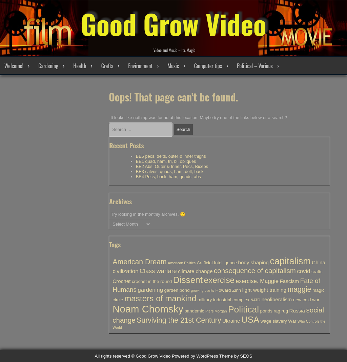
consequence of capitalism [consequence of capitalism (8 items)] (255, 270)
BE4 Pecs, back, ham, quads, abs (168, 176)
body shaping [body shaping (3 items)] (253, 262)
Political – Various (254, 66)
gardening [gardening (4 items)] (150, 290)
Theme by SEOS (235, 356)
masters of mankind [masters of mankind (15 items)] (160, 298)
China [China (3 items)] (318, 262)
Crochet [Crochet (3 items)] (121, 281)
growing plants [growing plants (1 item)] (202, 290)
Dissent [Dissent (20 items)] (188, 280)
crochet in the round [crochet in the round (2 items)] (152, 281)
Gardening (48, 66)
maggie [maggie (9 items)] (299, 289)
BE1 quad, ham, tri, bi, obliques (166, 161)
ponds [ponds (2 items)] (266, 310)
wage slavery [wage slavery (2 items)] (274, 321)
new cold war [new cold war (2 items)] (306, 299)
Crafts (107, 66)
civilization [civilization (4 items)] (125, 271)
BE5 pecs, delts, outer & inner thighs (171, 156)
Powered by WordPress (195, 356)
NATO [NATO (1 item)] (255, 300)
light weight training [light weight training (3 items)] (264, 290)
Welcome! (13, 66)
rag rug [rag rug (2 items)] (281, 310)
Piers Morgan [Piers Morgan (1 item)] (216, 311)
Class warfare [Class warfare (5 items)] (158, 271)
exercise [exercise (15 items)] (219, 280)
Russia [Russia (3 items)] (297, 310)
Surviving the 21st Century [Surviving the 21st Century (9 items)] (179, 320)
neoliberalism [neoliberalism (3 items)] (277, 299)
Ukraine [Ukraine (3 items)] (231, 321)
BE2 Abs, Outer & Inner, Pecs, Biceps (172, 166)
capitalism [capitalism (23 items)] (290, 261)
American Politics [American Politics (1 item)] (182, 263)
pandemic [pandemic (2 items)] (194, 310)
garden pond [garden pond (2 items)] (177, 290)
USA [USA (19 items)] (250, 319)
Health (79, 66)
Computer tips (208, 66)
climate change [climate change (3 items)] (195, 271)
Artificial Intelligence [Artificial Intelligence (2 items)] (217, 262)
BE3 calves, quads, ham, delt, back (170, 171)
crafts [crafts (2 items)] (317, 271)
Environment (140, 66)
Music (173, 66)
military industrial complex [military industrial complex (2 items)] (223, 299)
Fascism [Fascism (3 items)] (289, 281)
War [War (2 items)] (292, 321)
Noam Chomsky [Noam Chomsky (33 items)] (148, 309)
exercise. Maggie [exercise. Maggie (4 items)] (257, 281)
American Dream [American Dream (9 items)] (140, 262)
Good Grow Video (173, 24)
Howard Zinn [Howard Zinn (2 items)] (228, 290)
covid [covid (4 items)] (303, 271)
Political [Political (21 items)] (243, 309)
